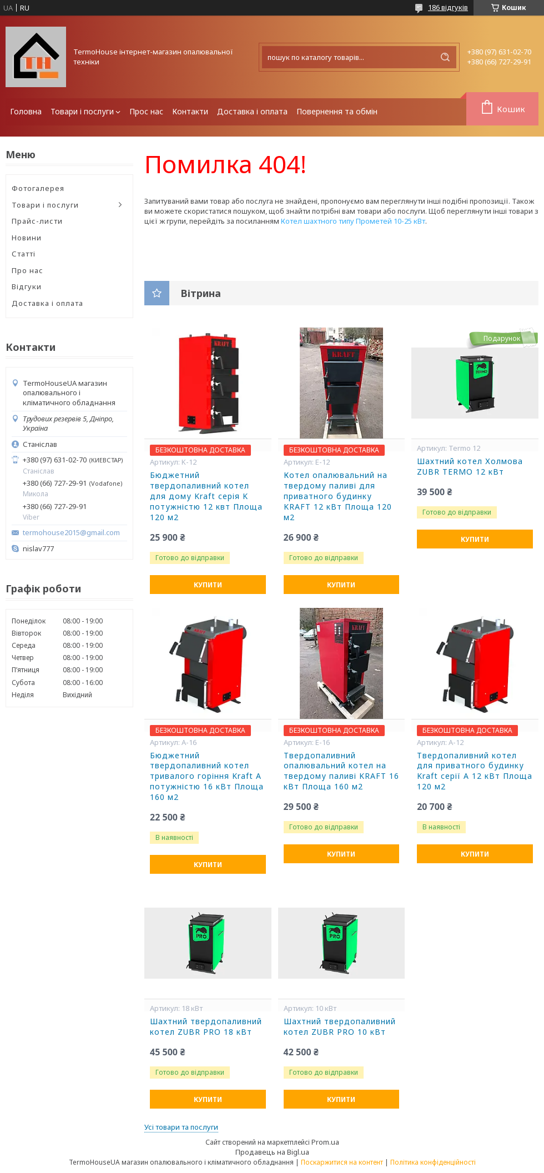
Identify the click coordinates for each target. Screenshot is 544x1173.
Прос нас (146, 111)
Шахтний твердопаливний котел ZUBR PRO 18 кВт (206, 1026)
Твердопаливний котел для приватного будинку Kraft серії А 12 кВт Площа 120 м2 (474, 771)
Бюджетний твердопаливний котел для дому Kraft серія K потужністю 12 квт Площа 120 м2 (206, 496)
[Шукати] (445, 57)
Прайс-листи (37, 221)
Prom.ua (325, 1142)
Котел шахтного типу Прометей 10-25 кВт (353, 221)
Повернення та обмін (336, 111)
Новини (27, 238)
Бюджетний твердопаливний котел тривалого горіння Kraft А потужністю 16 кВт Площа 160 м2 (207, 777)
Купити (208, 585)
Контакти (190, 111)
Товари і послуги (82, 111)
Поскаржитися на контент (342, 1162)
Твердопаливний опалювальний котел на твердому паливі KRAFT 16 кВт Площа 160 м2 (341, 771)
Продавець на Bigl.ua (272, 1152)
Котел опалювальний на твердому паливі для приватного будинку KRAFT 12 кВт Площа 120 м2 (338, 496)
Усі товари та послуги (181, 1127)
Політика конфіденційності (433, 1162)
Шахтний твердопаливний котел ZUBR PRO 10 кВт (340, 1026)
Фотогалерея (38, 188)
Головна (26, 111)
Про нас (27, 270)
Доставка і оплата (252, 111)
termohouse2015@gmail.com (71, 532)
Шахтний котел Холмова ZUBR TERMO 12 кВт (470, 466)
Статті (24, 254)
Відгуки (27, 286)
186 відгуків (448, 7)
